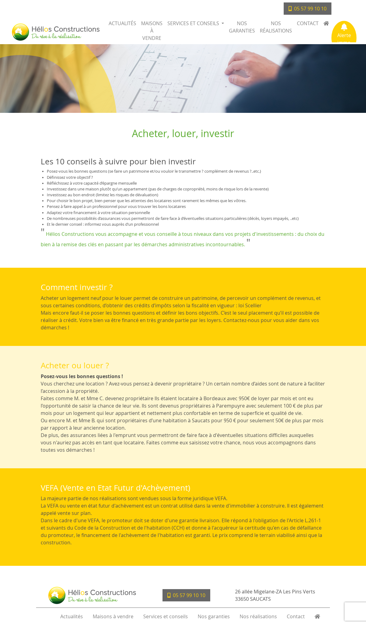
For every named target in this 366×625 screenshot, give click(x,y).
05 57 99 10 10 (308, 8)
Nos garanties (242, 27)
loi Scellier (250, 305)
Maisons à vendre (151, 30)
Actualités (122, 23)
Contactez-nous (241, 320)
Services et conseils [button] (193, 23)
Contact (308, 23)
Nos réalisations (276, 27)
